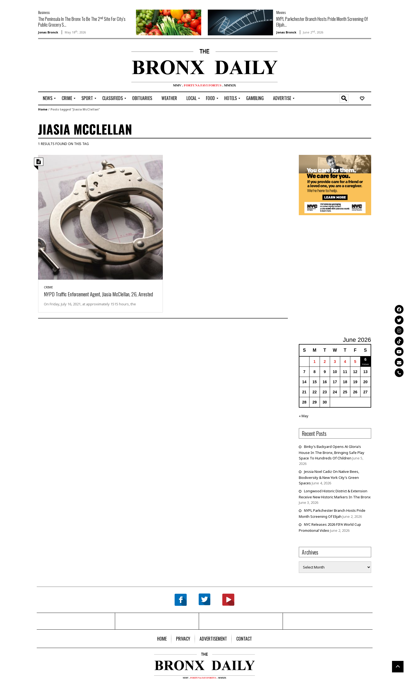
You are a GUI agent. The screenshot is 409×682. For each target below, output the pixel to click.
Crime (48, 287)
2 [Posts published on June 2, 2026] (325, 361)
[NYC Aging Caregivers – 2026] (335, 184)
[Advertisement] (70, 66)
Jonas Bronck (48, 32)
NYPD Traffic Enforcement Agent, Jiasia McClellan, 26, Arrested (98, 294)
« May (303, 415)
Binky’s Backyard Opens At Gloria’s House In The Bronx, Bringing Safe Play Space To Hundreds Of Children (331, 452)
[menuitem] (47, 98)
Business (44, 12)
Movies (281, 12)
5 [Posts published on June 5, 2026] (355, 361)
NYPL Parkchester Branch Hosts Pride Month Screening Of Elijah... (322, 22)
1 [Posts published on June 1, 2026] (315, 361)
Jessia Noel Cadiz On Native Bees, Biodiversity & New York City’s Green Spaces (329, 477)
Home (42, 109)
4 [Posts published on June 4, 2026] (345, 361)
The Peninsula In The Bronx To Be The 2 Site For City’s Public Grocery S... (82, 22)
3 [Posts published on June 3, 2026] (335, 361)
